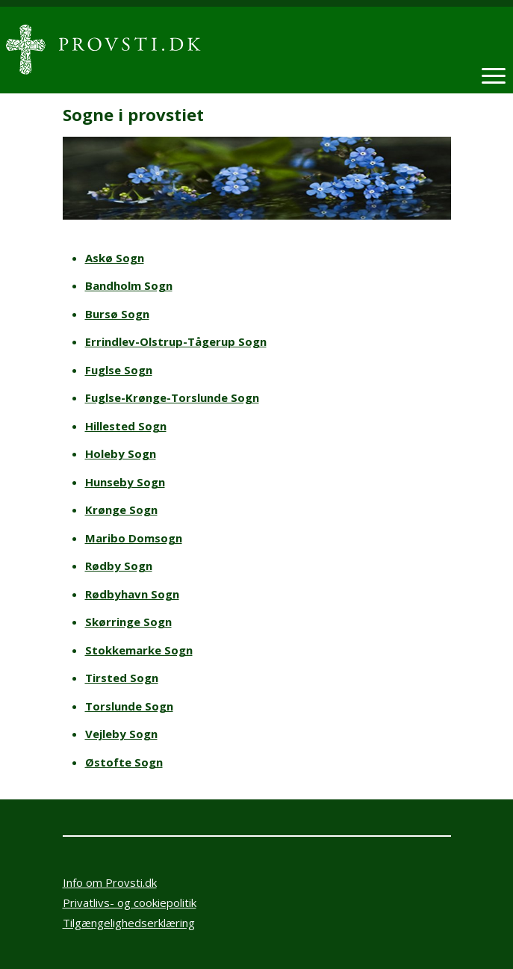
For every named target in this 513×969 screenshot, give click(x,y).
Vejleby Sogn (121, 733)
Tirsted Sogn (121, 677)
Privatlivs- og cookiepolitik (129, 902)
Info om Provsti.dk (110, 882)
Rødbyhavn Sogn (132, 593)
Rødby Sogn (118, 565)
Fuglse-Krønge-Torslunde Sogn (172, 397)
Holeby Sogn (120, 453)
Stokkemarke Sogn (139, 650)
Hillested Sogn (126, 425)
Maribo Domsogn (133, 537)
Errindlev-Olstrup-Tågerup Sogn (176, 341)
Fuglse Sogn (118, 369)
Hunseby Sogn (125, 481)
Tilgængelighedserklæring (129, 922)
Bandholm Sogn (128, 285)
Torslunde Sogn (129, 706)
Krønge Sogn (121, 509)
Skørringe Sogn (128, 621)
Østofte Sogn (124, 762)
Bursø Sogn (117, 313)
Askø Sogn (114, 257)
